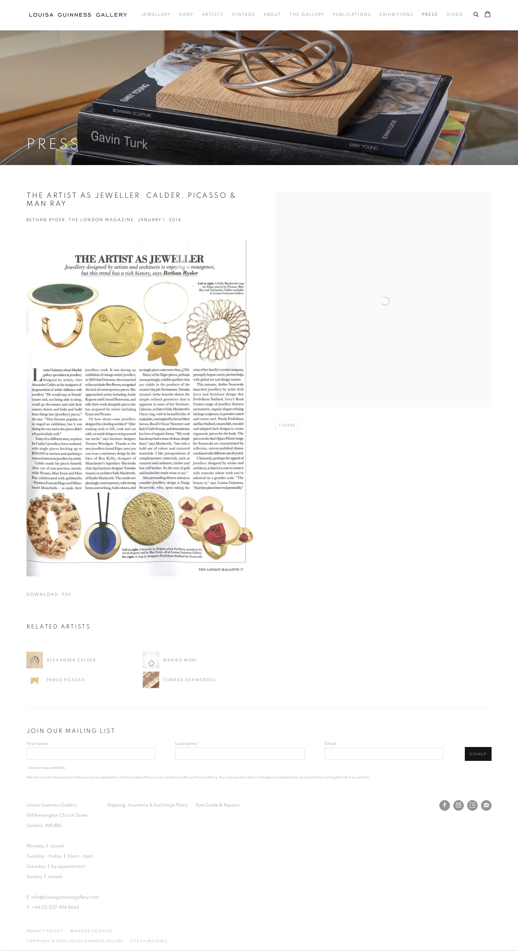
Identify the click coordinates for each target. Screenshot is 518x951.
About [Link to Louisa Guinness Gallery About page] (272, 15)
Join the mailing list (486, 805)
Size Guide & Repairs (218, 805)
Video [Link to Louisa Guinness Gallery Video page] (454, 15)
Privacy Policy (205, 777)
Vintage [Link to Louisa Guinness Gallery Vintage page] (243, 15)
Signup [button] (478, 754)
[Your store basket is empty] (488, 15)
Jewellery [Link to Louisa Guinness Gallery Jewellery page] (155, 15)
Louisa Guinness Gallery (80, 15)
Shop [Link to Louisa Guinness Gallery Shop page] (186, 15)
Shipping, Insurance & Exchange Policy (147, 805)
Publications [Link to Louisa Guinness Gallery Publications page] (352, 15)
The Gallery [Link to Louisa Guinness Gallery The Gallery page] (306, 15)
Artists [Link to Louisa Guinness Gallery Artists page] (213, 15)
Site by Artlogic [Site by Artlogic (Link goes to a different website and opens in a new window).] (149, 941)
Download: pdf (49, 595)
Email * (331, 743)
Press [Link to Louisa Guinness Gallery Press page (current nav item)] (430, 15)
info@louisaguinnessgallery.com (65, 897)
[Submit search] (476, 13)
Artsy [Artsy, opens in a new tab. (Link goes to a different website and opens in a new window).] (472, 805)
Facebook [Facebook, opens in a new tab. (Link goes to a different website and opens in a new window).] (444, 805)
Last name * (187, 743)
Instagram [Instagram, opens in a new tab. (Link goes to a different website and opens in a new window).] (458, 805)
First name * (38, 743)
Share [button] (288, 425)
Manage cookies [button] (91, 931)
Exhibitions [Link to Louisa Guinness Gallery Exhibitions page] (397, 15)
